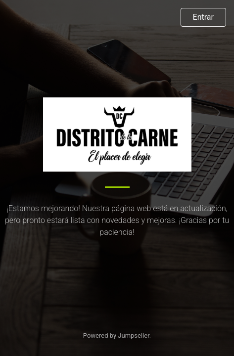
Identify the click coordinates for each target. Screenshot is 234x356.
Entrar (203, 17)
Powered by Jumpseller (116, 335)
